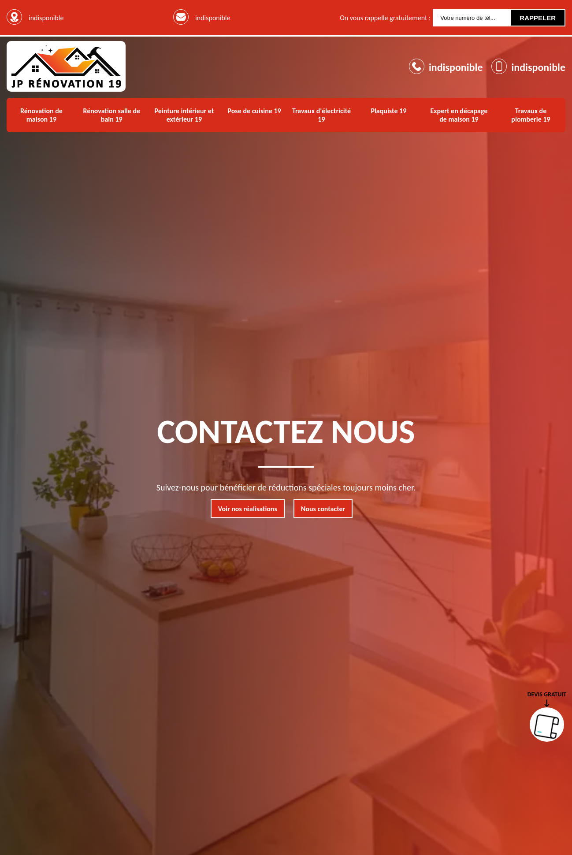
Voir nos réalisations (247, 509)
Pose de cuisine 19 (254, 111)
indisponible (212, 18)
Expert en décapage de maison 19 (458, 115)
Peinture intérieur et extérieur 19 (184, 115)
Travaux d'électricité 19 (321, 115)
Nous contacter (323, 509)
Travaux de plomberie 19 (530, 115)
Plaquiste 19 (388, 111)
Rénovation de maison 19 (41, 115)
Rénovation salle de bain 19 (111, 115)
